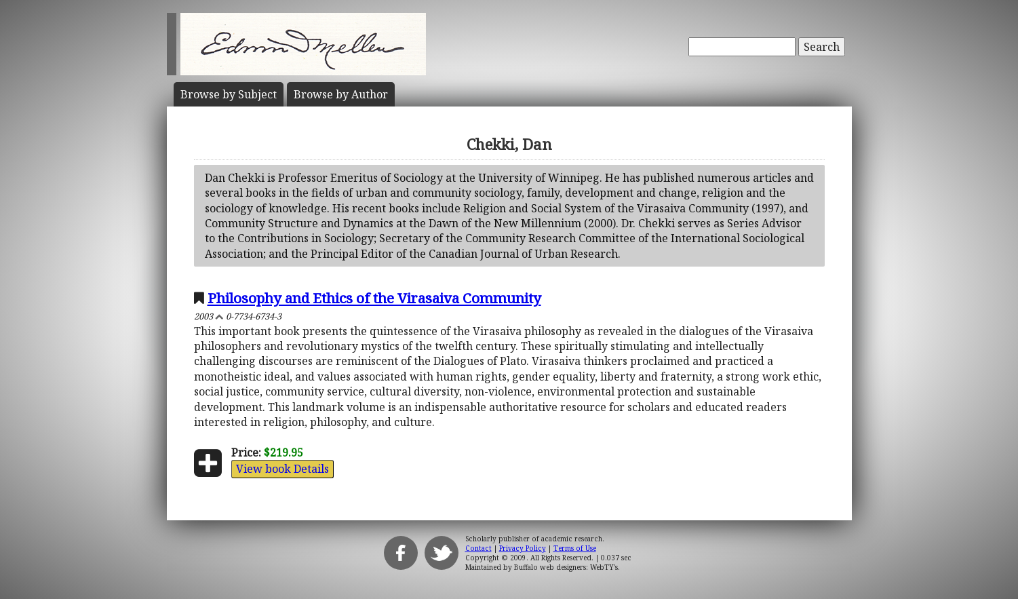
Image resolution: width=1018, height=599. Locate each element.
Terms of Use (574, 548)
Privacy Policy (522, 548)
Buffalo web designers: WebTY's (566, 567)
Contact (478, 548)
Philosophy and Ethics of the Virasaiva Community (374, 297)
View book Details (282, 468)
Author (341, 94)
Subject (228, 94)
